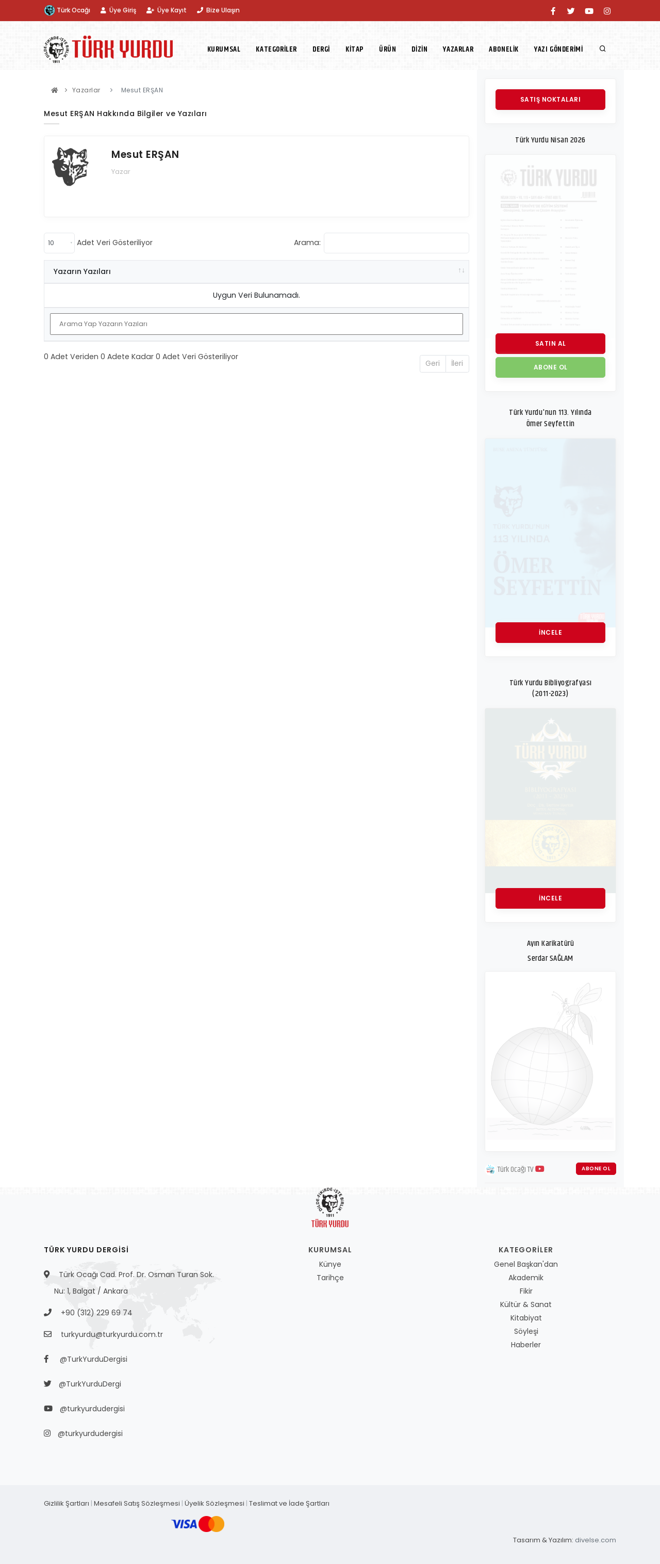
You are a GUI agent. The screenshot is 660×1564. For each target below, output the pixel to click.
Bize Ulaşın (218, 10)
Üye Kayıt (166, 10)
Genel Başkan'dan (526, 1264)
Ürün (387, 49)
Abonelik (504, 49)
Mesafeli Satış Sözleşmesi (137, 1503)
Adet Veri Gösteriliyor (98, 243)
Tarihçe (330, 1277)
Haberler (526, 1345)
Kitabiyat (526, 1318)
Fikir (526, 1291)
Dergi (321, 49)
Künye (330, 1264)
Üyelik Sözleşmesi (214, 1503)
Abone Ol (596, 1168)
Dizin (419, 49)
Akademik (525, 1277)
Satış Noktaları (550, 99)
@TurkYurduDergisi (90, 1359)
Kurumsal (224, 49)
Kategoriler (276, 49)
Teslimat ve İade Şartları (289, 1503)
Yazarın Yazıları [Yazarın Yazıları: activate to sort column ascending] (82, 271)
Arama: (381, 243)
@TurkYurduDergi (87, 1384)
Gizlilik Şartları (66, 1503)
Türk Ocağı (67, 10)
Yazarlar (458, 49)
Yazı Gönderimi (558, 49)
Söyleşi (526, 1331)
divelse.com (595, 1540)
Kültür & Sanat (526, 1304)
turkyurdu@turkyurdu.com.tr (112, 1334)
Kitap (354, 49)
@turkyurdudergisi (89, 1409)
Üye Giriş (118, 10)
